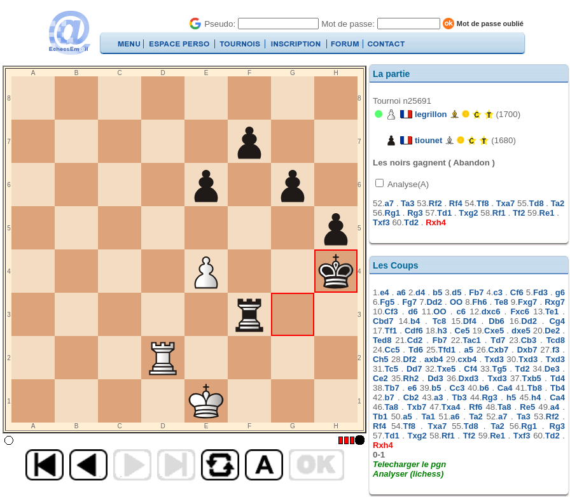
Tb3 (459, 397)
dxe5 (521, 330)
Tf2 (519, 213)
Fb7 (476, 292)
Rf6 (475, 407)
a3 (438, 397)
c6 (461, 311)
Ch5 (381, 359)
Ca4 (505, 388)
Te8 (501, 302)
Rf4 (455, 203)
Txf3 (381, 222)
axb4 (433, 359)
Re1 (547, 213)
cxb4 (466, 359)
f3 (556, 349)
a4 (554, 407)
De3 (552, 369)
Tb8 (534, 388)
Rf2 (435, 203)
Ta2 (557, 203)
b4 (415, 321)
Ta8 (391, 407)
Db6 (496, 321)
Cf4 (470, 369)
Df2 (409, 359)
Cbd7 (383, 321)
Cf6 (517, 292)
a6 (400, 292)
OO (456, 302)
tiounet (428, 140)
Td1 (444, 213)
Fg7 (409, 302)
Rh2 (411, 378)
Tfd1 (446, 349)
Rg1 (393, 213)
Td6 (415, 349)
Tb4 (557, 388)
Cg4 (557, 321)
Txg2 (468, 213)
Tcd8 (555, 340)
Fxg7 (527, 302)
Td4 (557, 378)
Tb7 (392, 388)
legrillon (431, 114)
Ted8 (382, 340)
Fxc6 (519, 311)
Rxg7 (555, 302)
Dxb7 (527, 349)
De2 (552, 330)
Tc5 (391, 369)
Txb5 (531, 378)
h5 (511, 397)
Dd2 (434, 302)
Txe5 (446, 369)
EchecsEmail (69, 33)
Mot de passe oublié (490, 23)
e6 (412, 388)
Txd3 (494, 359)
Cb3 (529, 340)
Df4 (469, 321)
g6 (560, 292)
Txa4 (451, 407)
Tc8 (439, 321)
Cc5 (392, 349)
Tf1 (391, 330)
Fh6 (479, 302)
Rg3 (415, 213)
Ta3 (407, 203)
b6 (484, 388)
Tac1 (471, 340)
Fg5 (387, 302)
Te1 (552, 311)
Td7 (497, 340)
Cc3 (457, 388)
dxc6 (491, 311)
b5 (437, 292)
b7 (389, 397)
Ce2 (380, 378)
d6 (413, 311)
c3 (498, 292)
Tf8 (482, 203)
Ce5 (462, 330)
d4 (420, 292)
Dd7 (414, 369)
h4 (536, 397)
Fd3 (540, 292)
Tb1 (380, 416)
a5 (468, 349)
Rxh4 (436, 222)
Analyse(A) (407, 184)
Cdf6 (414, 330)
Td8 (536, 203)
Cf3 (391, 311)
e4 (384, 292)
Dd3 (435, 378)
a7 (389, 203)
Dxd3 (469, 378)
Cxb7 (498, 349)
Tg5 (499, 369)
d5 (456, 292)
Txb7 (416, 407)
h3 (442, 330)
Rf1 (499, 213)
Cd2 (415, 340)
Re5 (527, 407)
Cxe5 (494, 330)
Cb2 (411, 397)
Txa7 (505, 203)
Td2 (411, 222)
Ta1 (428, 416)
